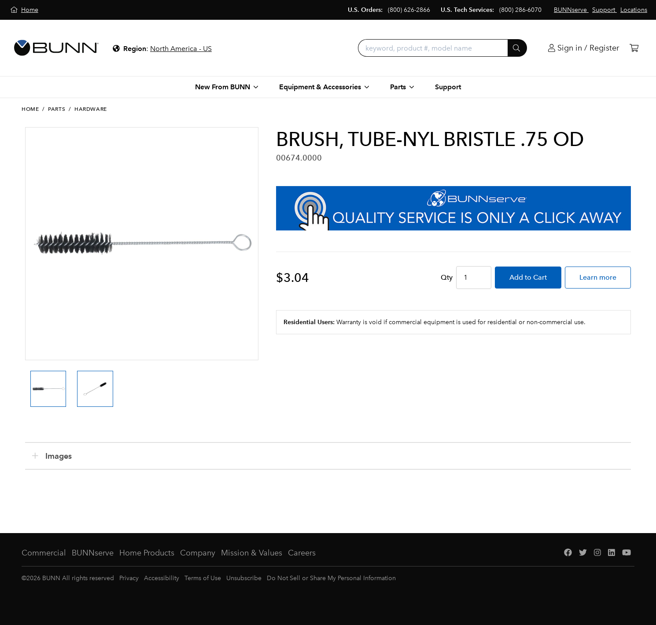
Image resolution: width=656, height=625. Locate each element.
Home (30, 109)
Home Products (146, 553)
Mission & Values (251, 553)
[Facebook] (568, 553)
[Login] (584, 48)
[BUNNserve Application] (453, 208)
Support (448, 87)
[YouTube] (626, 553)
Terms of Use (202, 578)
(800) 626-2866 (409, 10)
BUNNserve (93, 553)
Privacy (129, 578)
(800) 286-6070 (520, 10)
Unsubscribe (244, 578)
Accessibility (161, 578)
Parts (56, 109)
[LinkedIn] (611, 553)
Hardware (90, 109)
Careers (302, 553)
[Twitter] (583, 553)
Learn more (597, 277)
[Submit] (517, 48)
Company (197, 553)
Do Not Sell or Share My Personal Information (331, 578)
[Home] (24, 10)
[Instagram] (597, 553)
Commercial (44, 553)
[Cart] (634, 48)
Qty (447, 277)
